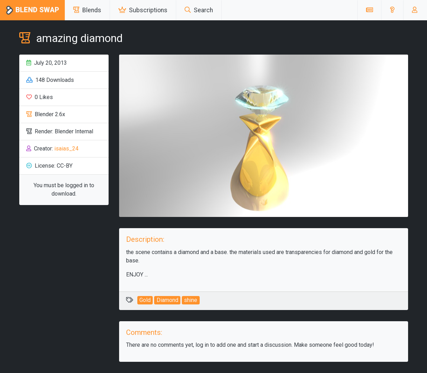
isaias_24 (66, 148)
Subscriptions (142, 10)
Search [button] (199, 10)
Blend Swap (32, 10)
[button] (392, 10)
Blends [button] (87, 10)
